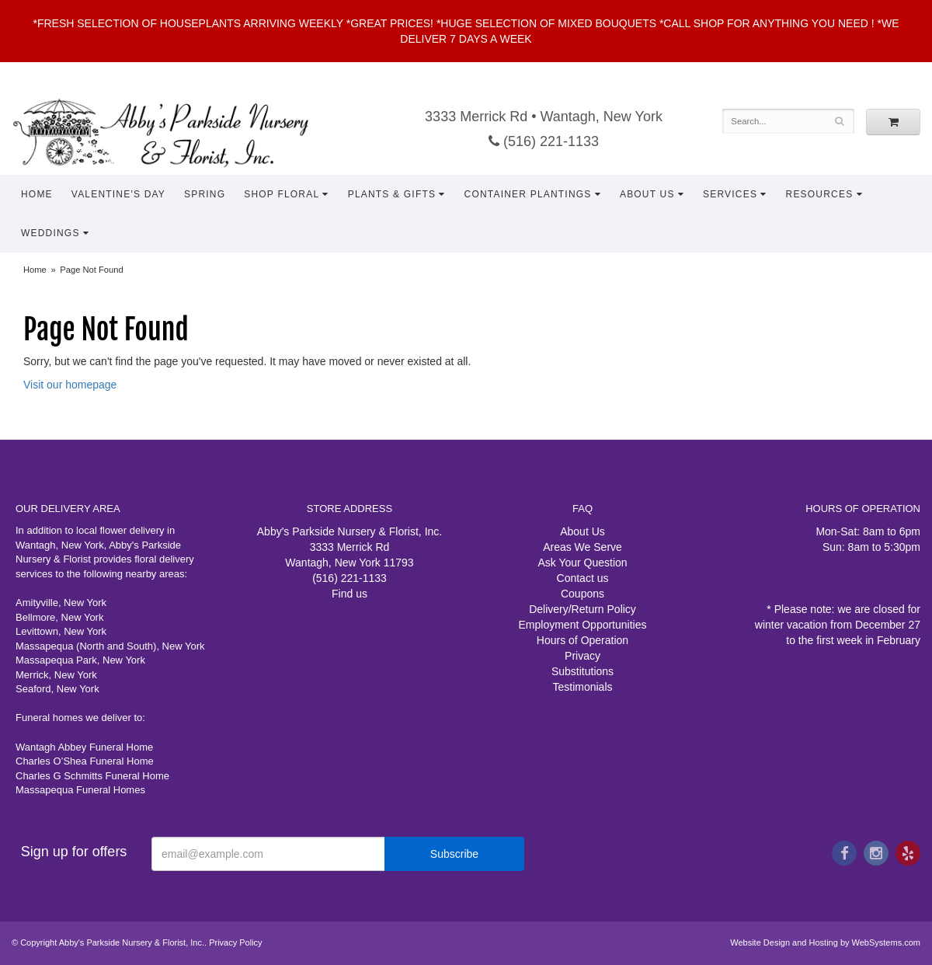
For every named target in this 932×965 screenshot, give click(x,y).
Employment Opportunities (583, 624)
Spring (204, 194)
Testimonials (582, 687)
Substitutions (582, 671)
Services (730, 194)
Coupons (582, 593)
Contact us (583, 578)
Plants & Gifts (392, 194)
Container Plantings (528, 194)
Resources (820, 194)
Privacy (582, 656)
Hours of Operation (582, 640)
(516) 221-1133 (544, 141)
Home (37, 194)
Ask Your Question (582, 562)
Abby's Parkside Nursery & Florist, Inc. (176, 132)
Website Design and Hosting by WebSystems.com (825, 942)
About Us (647, 194)
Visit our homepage (69, 384)
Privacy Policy (235, 942)
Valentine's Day (118, 194)
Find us (349, 593)
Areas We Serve (582, 547)
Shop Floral (281, 194)
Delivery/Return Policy (582, 609)
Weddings (50, 233)
